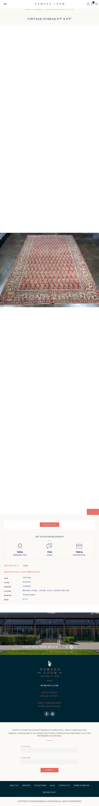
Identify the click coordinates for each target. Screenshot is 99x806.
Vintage (27, 578)
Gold (50, 590)
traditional (29, 595)
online (49, 553)
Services (26, 785)
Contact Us (64, 785)
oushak (37, 9)
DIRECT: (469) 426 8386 (49, 703)
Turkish (27, 586)
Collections (40, 785)
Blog (52, 785)
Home (28, 9)
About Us (14, 785)
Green (57, 590)
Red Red (66, 590)
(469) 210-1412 (19, 553)
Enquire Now (49, 524)
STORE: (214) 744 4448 (50, 706)
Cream (42, 590)
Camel (34, 590)
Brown (26, 590)
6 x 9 (25, 599)
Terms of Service (81, 785)
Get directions (79, 553)
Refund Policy (49, 792)
